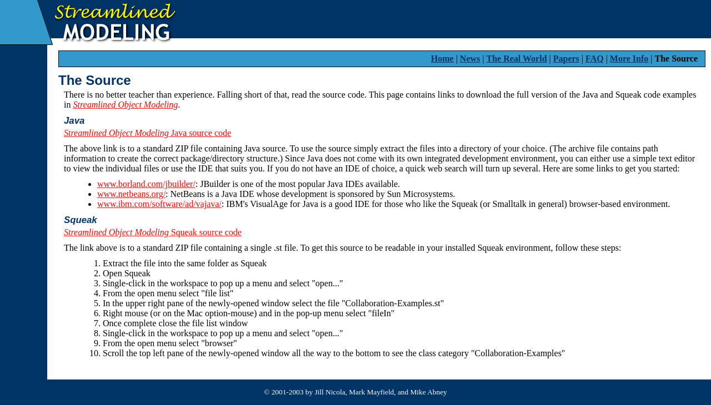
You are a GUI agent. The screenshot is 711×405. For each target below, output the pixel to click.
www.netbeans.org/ (131, 194)
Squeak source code (153, 232)
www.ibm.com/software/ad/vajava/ (159, 204)
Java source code (147, 133)
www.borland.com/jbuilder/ (146, 184)
